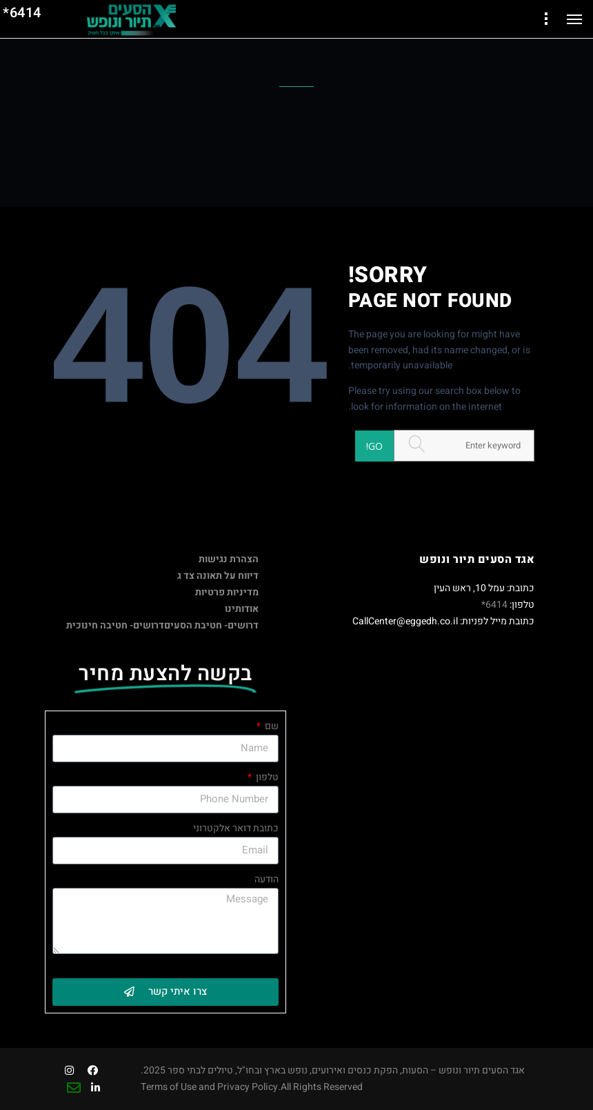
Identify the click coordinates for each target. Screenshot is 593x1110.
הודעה (266, 879)
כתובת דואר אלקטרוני (236, 828)
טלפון (266, 777)
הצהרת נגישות (229, 559)
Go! (374, 446)
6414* (494, 604)
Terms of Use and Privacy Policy (209, 1087)
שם (271, 726)
